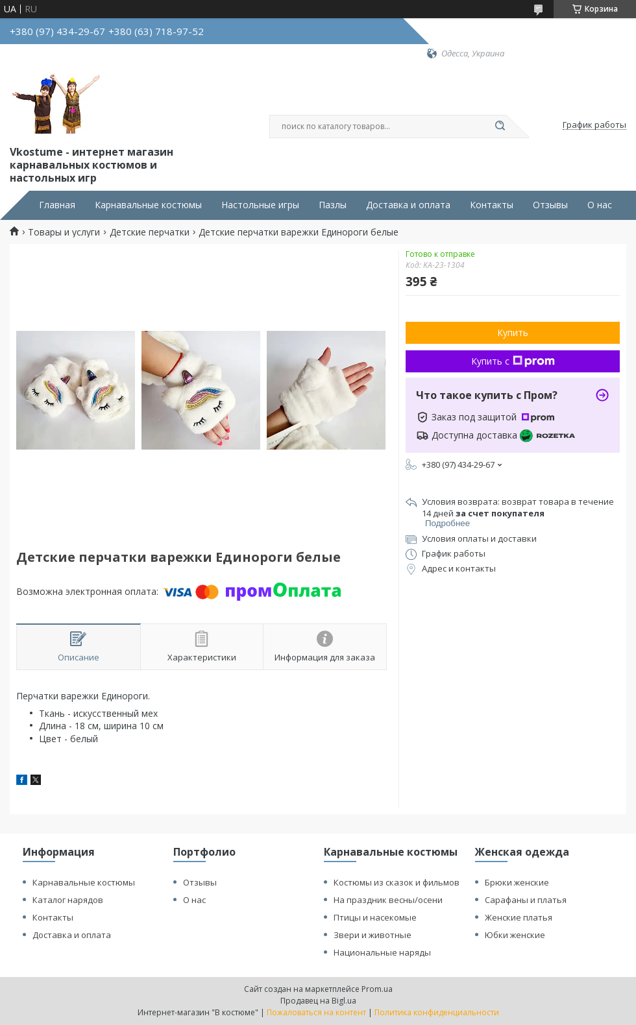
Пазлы (333, 205)
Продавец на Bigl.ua (318, 1000)
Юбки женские (515, 935)
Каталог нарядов (67, 900)
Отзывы (550, 205)
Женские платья (518, 917)
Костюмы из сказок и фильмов (396, 882)
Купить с (513, 361)
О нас (599, 205)
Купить (512, 332)
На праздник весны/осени (388, 900)
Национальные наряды (382, 952)
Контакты (491, 205)
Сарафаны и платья (526, 900)
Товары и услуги (64, 232)
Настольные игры (260, 205)
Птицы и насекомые (375, 917)
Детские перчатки (150, 232)
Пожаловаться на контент (316, 1012)
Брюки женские (517, 882)
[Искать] (500, 126)
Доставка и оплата (408, 205)
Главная (57, 205)
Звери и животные (372, 935)
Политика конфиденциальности (436, 1012)
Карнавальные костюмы (148, 205)
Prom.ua (377, 989)
